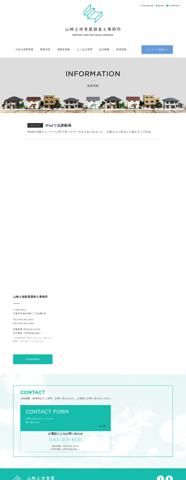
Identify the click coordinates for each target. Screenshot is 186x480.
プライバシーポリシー (162, 471)
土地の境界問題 (24, 49)
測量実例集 (63, 49)
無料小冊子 (143, 471)
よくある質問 (85, 49)
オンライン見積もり (157, 49)
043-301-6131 (130, 416)
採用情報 (121, 49)
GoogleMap (33, 359)
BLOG (160, 6)
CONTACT (173, 6)
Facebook (147, 6)
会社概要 (104, 49)
